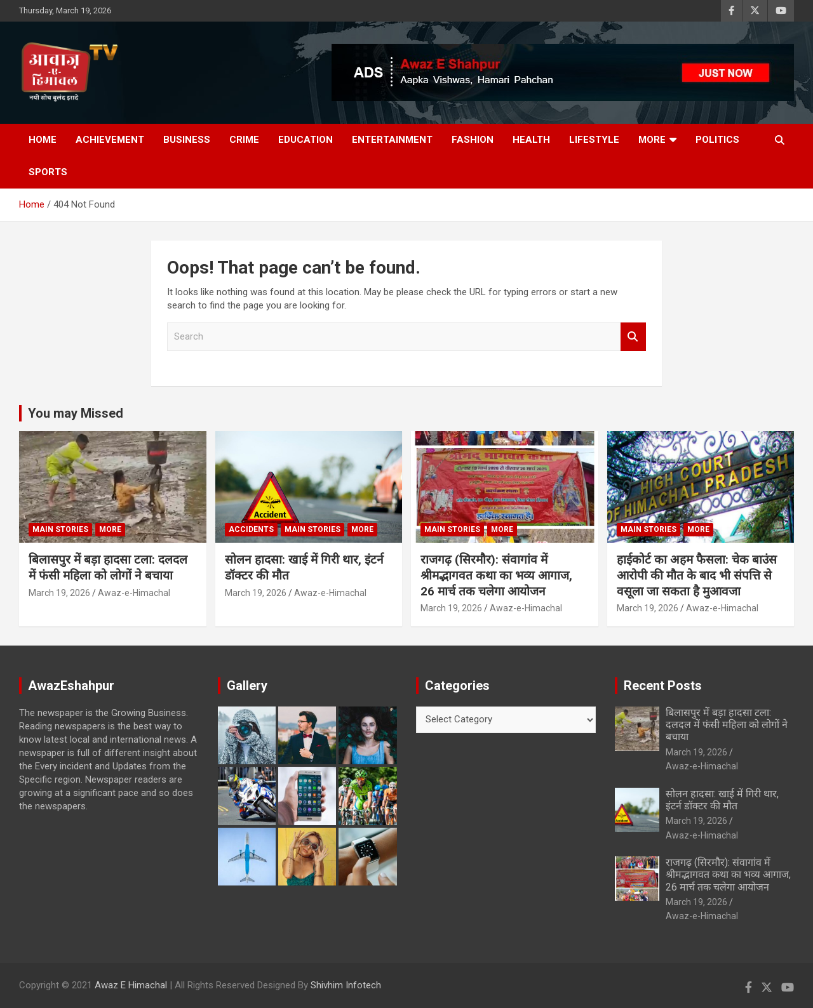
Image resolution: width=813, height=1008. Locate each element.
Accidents (251, 529)
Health (531, 139)
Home (43, 139)
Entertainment (392, 139)
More (652, 139)
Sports (48, 172)
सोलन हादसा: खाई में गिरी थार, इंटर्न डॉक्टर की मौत (722, 800)
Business (186, 139)
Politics (717, 139)
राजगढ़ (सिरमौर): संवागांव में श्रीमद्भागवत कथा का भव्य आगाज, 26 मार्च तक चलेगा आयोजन (496, 575)
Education (305, 139)
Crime (244, 139)
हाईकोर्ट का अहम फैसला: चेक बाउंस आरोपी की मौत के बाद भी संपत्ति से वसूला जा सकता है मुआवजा (697, 575)
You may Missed (75, 413)
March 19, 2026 (59, 593)
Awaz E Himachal (131, 985)
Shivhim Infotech (346, 985)
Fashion (473, 139)
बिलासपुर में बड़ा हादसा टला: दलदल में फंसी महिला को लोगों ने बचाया (108, 567)
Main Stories (60, 529)
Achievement (110, 139)
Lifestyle (594, 139)
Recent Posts (663, 685)
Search (633, 336)
